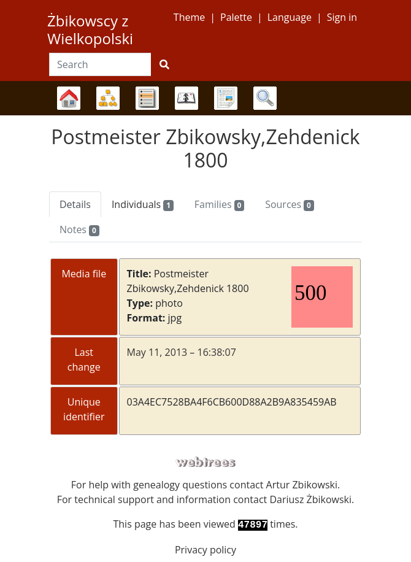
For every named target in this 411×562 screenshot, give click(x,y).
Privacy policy (205, 549)
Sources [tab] (289, 204)
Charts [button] (108, 98)
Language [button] (289, 17)
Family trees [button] (68, 98)
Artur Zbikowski (301, 484)
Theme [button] (189, 17)
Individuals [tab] (143, 204)
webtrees (205, 462)
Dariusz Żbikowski (310, 499)
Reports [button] (225, 98)
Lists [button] (147, 98)
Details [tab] (75, 204)
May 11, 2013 (157, 352)
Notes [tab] (79, 229)
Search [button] (265, 98)
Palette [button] (236, 17)
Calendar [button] (186, 98)
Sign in (342, 17)
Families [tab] (219, 204)
